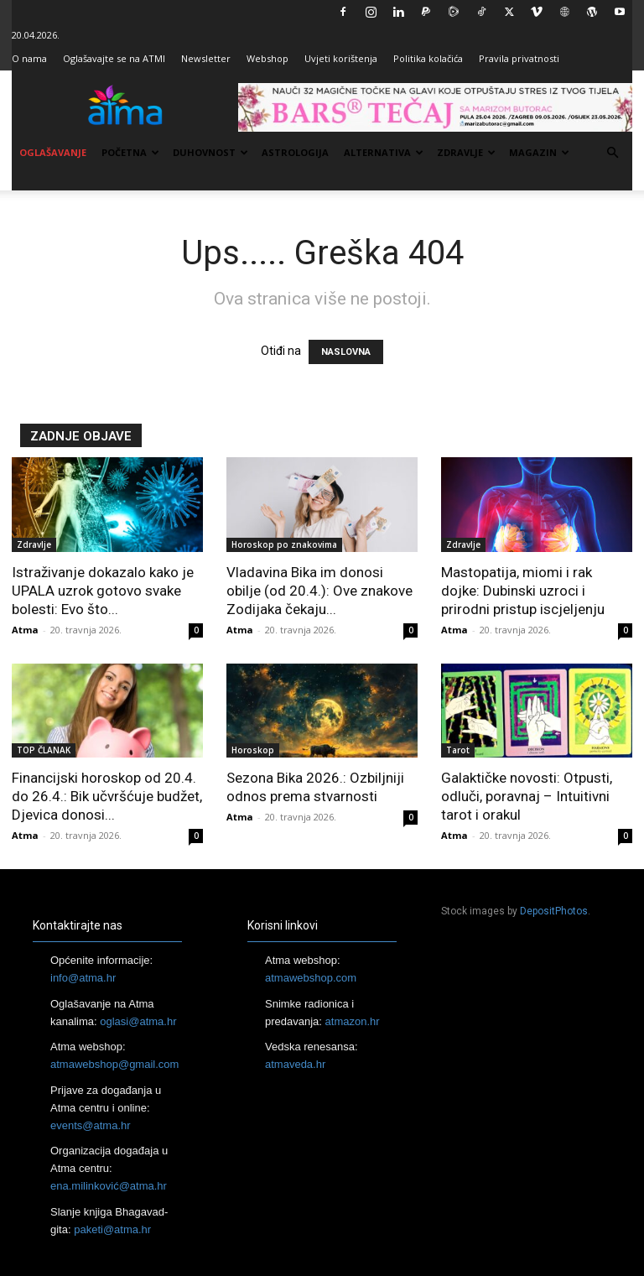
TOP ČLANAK (43, 750)
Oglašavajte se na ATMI (114, 58)
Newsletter (206, 58)
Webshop (267, 58)
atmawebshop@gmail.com (114, 1064)
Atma (25, 629)
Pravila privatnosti (519, 58)
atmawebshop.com (310, 977)
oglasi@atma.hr (138, 1021)
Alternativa (383, 152)
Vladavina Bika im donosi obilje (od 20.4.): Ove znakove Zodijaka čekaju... (319, 590)
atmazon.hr (352, 1021)
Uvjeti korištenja (340, 58)
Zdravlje (466, 152)
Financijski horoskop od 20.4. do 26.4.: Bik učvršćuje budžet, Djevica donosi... (107, 796)
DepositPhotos (554, 911)
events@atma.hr (90, 1125)
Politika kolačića (428, 58)
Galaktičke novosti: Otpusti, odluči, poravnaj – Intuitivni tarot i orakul (526, 796)
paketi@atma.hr (112, 1229)
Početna (130, 152)
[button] (612, 153)
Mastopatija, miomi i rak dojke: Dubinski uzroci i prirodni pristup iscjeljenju (523, 590)
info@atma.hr (83, 977)
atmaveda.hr (295, 1064)
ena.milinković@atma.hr (108, 1186)
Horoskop (252, 750)
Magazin (539, 152)
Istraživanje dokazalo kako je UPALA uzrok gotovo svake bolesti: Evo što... (103, 590)
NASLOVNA (346, 351)
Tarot (458, 750)
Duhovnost (210, 152)
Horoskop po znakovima (284, 544)
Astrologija (295, 152)
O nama (29, 58)
